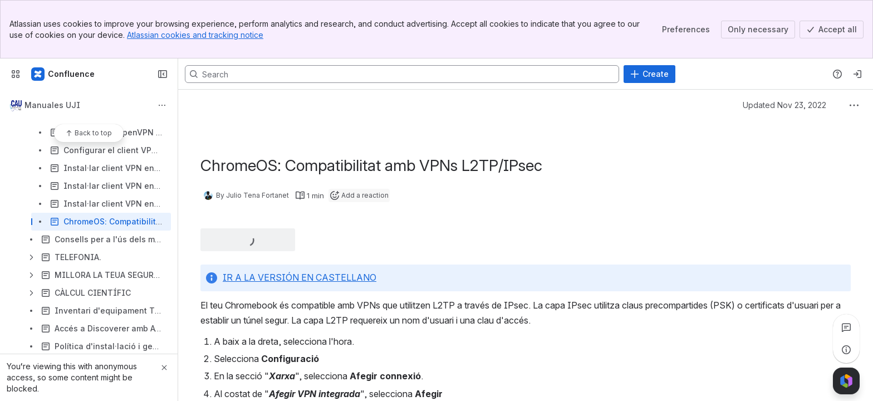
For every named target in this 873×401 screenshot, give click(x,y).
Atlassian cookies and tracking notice (195, 35)
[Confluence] (63, 74)
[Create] (649, 74)
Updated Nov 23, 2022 (784, 105)
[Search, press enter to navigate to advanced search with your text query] (402, 74)
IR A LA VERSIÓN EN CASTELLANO (299, 277)
